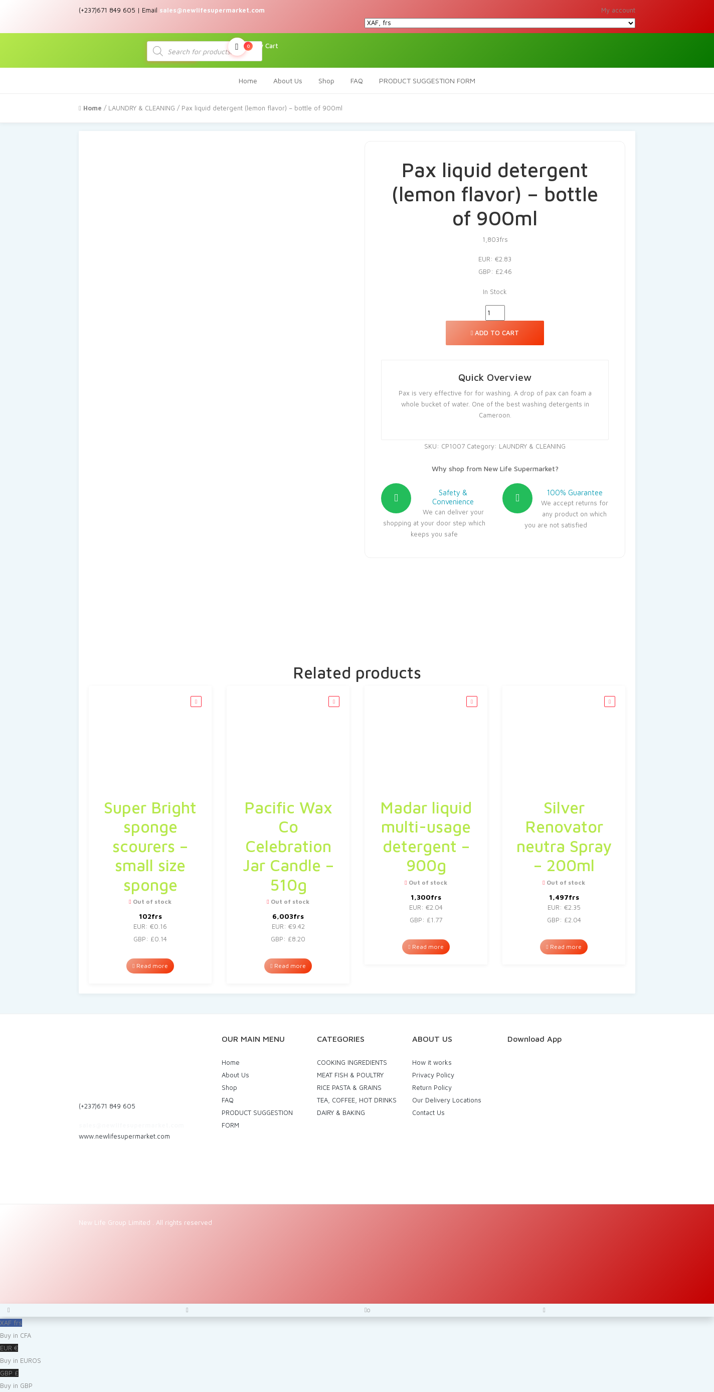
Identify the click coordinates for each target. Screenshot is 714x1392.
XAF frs (357, 1330)
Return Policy (432, 1087)
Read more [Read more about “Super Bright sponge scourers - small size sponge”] (149, 965)
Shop (326, 80)
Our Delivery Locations (446, 1100)
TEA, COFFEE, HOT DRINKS (357, 1100)
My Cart (253, 47)
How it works (432, 1062)
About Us (287, 80)
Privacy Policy (433, 1075)
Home (248, 80)
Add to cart (495, 333)
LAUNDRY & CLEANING (141, 108)
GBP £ (357, 1380)
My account (618, 10)
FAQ (356, 80)
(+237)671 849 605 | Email (172, 10)
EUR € (357, 1355)
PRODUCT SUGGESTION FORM (427, 80)
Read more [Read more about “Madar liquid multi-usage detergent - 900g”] (425, 946)
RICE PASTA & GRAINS (349, 1087)
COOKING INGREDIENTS (352, 1062)
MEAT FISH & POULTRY (350, 1075)
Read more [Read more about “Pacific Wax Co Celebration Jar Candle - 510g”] (287, 965)
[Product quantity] (495, 313)
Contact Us (428, 1112)
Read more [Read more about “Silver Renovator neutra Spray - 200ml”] (563, 946)
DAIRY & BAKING (341, 1112)
